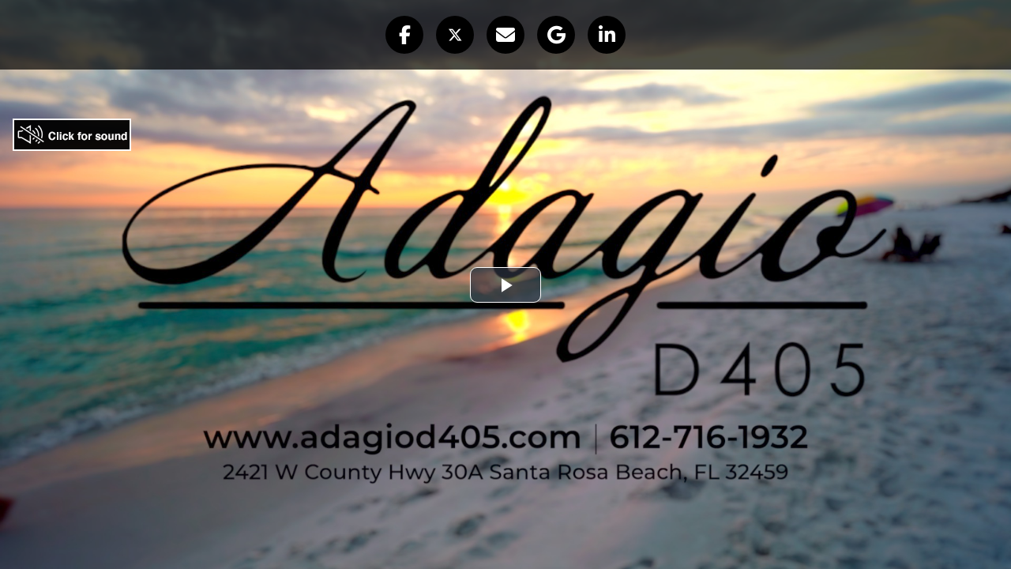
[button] (404, 35)
